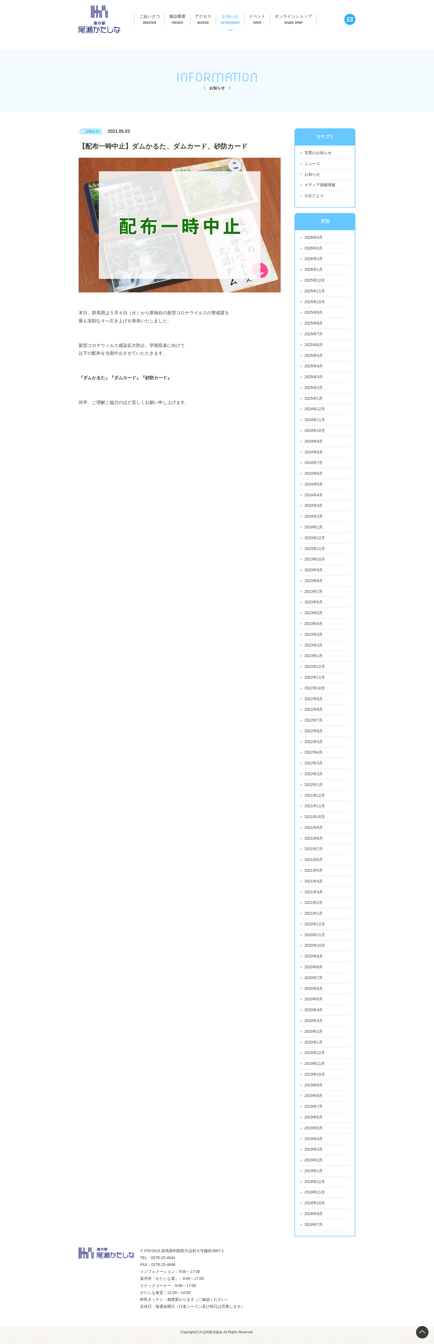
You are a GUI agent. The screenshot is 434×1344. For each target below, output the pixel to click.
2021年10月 (314, 820)
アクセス (209, 16)
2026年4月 (313, 238)
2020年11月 (314, 939)
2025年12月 (314, 281)
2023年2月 (313, 648)
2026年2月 (313, 259)
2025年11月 (314, 292)
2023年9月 (313, 572)
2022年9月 (313, 702)
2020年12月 (314, 928)
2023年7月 (313, 594)
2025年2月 (313, 389)
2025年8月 (313, 324)
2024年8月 (313, 454)
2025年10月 (314, 302)
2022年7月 (313, 723)
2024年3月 (313, 507)
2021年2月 (313, 907)
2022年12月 (314, 669)
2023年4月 (313, 626)
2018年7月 (313, 1230)
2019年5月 (313, 1133)
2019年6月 (313, 1122)
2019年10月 (314, 1079)
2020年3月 (313, 1025)
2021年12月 (314, 799)
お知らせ (239, 16)
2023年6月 (313, 605)
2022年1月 (313, 788)
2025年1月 (313, 400)
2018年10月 (314, 1209)
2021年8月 (313, 842)
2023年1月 (313, 659)
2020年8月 (313, 971)
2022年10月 (314, 691)
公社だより (314, 196)
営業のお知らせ (318, 153)
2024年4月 (313, 497)
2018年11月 (314, 1198)
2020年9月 (313, 961)
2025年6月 (313, 346)
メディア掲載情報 (319, 185)
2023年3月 (313, 637)
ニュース (312, 164)
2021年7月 (313, 853)
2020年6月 (313, 993)
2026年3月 (313, 249)
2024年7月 (313, 464)
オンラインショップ (307, 16)
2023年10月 (314, 561)
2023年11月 (314, 551)
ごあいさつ (150, 16)
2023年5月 (313, 615)
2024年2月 (313, 518)
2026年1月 (313, 270)
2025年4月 (313, 367)
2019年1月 (313, 1176)
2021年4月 (313, 885)
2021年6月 (313, 864)
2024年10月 (314, 432)
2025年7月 (313, 335)
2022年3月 (313, 766)
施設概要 (181, 16)
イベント (268, 16)
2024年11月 (314, 421)
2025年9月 (313, 313)
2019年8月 (313, 1101)
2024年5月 (313, 486)
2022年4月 (313, 756)
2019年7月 (313, 1112)
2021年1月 (313, 917)
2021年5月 (313, 874)
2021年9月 (313, 831)
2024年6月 (313, 475)
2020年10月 (314, 950)
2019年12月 (314, 1058)
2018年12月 (314, 1187)
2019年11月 (314, 1069)
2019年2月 (313, 1166)
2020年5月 (313, 1004)
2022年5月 (313, 745)
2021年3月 (313, 896)
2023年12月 (314, 540)
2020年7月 (313, 982)
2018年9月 (313, 1220)
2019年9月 (313, 1090)
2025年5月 (313, 356)
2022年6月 (313, 734)
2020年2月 (313, 1036)
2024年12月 (314, 410)
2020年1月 (313, 1047)
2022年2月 (313, 777)
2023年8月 (313, 583)
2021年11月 (314, 810)
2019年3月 (313, 1155)
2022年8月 (313, 712)
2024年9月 (313, 443)
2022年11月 (314, 680)
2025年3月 (313, 378)
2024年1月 (313, 529)
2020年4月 (313, 1015)
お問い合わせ (349, 19)
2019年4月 (313, 1144)
